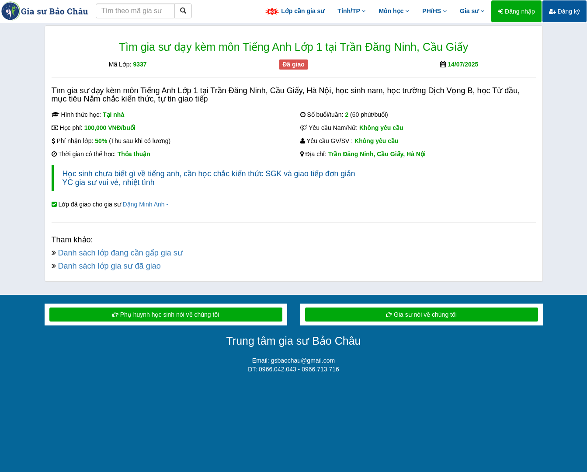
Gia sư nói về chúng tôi (421, 314)
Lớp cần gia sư (294, 11)
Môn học (394, 10)
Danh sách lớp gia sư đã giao (109, 266)
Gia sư (472, 10)
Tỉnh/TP (351, 10)
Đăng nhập (516, 11)
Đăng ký (564, 11)
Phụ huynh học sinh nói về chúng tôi (165, 314)
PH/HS (434, 10)
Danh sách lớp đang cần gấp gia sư (120, 252)
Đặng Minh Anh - (146, 204)
